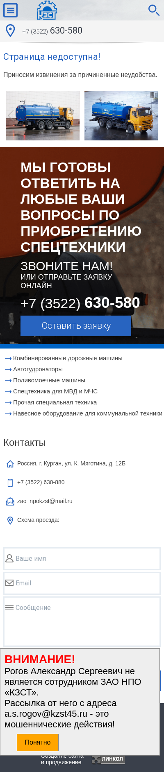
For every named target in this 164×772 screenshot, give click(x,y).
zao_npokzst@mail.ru (45, 501)
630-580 (52, 31)
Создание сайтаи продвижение (62, 758)
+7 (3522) (41, 482)
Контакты (24, 442)
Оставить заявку (76, 326)
